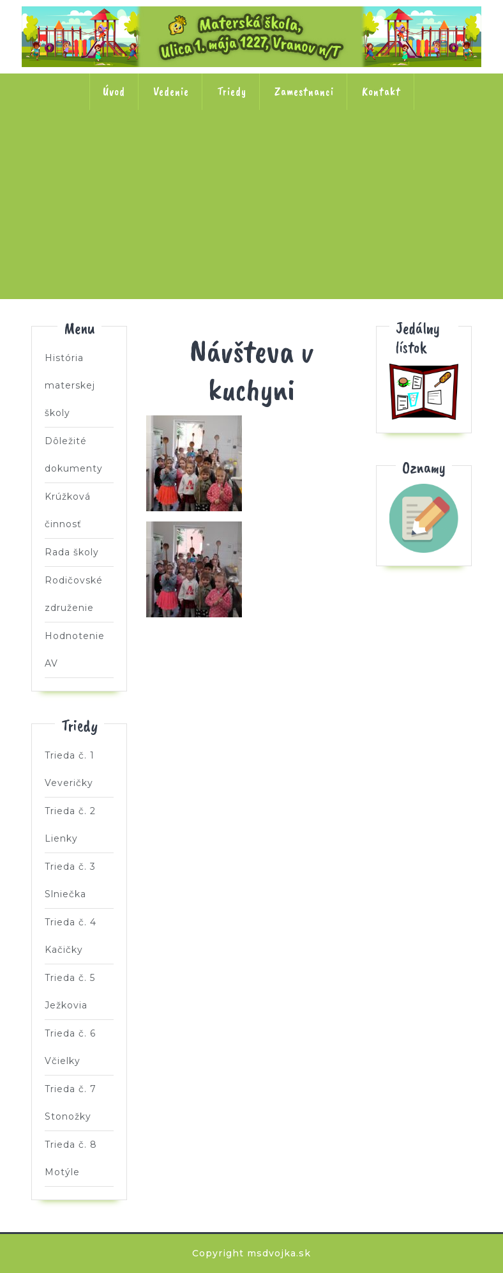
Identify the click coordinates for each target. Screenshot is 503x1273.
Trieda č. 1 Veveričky (84, 151)
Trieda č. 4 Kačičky (335, 151)
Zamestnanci (304, 91)
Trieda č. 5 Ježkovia (419, 151)
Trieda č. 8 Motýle (335, 233)
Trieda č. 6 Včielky (168, 233)
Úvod (114, 91)
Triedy (231, 91)
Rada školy (72, 552)
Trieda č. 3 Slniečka (251, 151)
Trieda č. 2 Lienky (168, 151)
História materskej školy (70, 385)
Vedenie (171, 91)
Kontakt (381, 91)
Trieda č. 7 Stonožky (251, 233)
